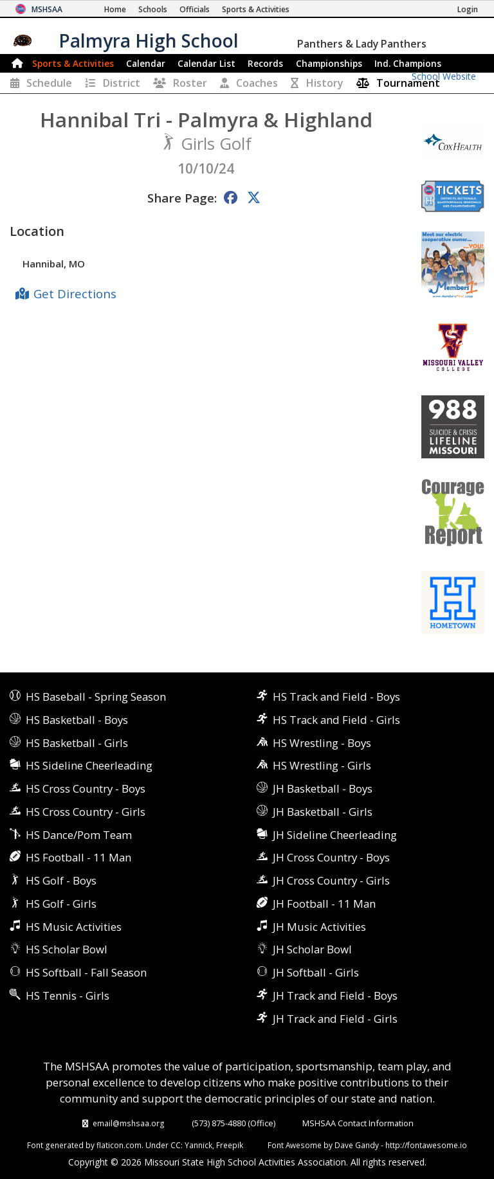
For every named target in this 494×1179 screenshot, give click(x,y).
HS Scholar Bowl (66, 949)
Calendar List (206, 63)
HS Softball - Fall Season (86, 972)
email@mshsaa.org (129, 1123)
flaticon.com (119, 1145)
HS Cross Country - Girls (85, 811)
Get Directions (74, 293)
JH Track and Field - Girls (335, 1018)
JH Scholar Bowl (312, 949)
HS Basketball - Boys (77, 719)
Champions (407, 63)
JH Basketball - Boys (322, 788)
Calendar (145, 63)
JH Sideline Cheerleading (335, 834)
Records (265, 63)
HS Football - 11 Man (78, 857)
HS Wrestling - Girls (322, 765)
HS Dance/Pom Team (79, 834)
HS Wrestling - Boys (322, 742)
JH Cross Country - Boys (331, 857)
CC (175, 1145)
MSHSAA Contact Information (358, 1123)
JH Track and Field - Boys (335, 995)
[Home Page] (115, 9)
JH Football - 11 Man (324, 903)
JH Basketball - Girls (322, 811)
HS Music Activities (74, 926)
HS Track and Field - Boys (336, 696)
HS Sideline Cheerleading (89, 765)
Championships (329, 63)
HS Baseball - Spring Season (96, 696)
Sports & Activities (73, 63)
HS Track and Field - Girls (336, 719)
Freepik (229, 1145)
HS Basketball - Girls (77, 742)
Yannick (198, 1145)
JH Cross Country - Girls (331, 880)
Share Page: (182, 198)
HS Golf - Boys (61, 880)
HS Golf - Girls (61, 903)
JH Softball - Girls (316, 972)
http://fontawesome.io (426, 1145)
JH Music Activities (319, 926)
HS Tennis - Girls (67, 995)
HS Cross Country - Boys (85, 788)
